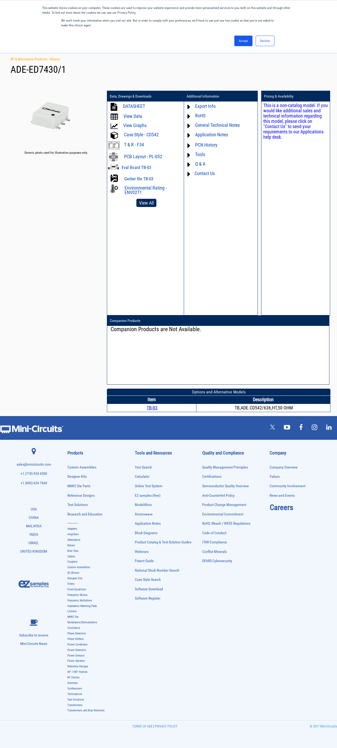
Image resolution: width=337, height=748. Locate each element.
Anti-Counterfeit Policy (218, 495)
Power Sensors (76, 655)
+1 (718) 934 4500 (34, 473)
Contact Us (205, 173)
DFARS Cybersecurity (217, 561)
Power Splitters (76, 661)
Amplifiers (73, 534)
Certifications (211, 476)
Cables (71, 556)
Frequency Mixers (77, 595)
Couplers (72, 561)
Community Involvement (287, 486)
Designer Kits (77, 476)
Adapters (72, 528)
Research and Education (84, 514)
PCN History (206, 145)
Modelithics (143, 505)
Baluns (71, 545)
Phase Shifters (75, 639)
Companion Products (125, 320)
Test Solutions (77, 505)
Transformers (74, 705)
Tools (200, 154)
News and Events (282, 495)
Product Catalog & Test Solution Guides (163, 542)
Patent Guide (144, 561)
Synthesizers (74, 688)
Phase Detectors (76, 633)
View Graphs (135, 125)
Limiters (72, 611)
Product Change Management (224, 505)
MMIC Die (72, 617)
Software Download (149, 589)
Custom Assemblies (81, 467)
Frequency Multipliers (79, 600)
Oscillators (73, 628)
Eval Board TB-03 (136, 167)
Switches (72, 683)
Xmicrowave (144, 514)
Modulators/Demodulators (82, 622)
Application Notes (211, 134)
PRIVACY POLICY (165, 726)
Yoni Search (143, 467)
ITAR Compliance (214, 542)
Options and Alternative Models (219, 391)
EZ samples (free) (147, 495)
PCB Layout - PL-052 (143, 156)
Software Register (147, 598)
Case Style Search (148, 579)
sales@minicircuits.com (34, 464)
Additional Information (203, 96)
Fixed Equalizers (76, 589)
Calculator (142, 476)
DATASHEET (134, 106)
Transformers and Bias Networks (86, 710)
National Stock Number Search (157, 570)
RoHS (200, 115)
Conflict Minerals (214, 551)
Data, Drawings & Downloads (130, 96)
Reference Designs (81, 495)
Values (275, 476)
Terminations (74, 694)
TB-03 (152, 408)
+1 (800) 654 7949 (34, 483)
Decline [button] (265, 41)
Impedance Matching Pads (82, 606)
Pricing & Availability (279, 96)
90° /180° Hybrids (77, 672)
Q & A (200, 164)
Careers (281, 507)
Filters (71, 584)
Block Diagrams (146, 533)
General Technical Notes (217, 125)
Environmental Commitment (222, 514)
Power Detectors (76, 650)
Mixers (55, 59)
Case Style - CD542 (141, 134)
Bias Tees (72, 551)
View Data (132, 116)
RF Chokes (73, 677)
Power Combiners (77, 644)
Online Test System (148, 486)
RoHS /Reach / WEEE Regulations (226, 523)
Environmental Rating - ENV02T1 (146, 190)
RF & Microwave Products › (30, 59)
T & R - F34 (134, 144)
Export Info (205, 106)
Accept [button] (243, 41)
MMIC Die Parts (78, 486)
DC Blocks (73, 573)
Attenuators (73, 540)
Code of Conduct (214, 533)
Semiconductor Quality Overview (225, 486)
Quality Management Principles (225, 467)
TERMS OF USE (142, 726)
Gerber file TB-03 (138, 178)
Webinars (141, 551)
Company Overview (284, 467)
